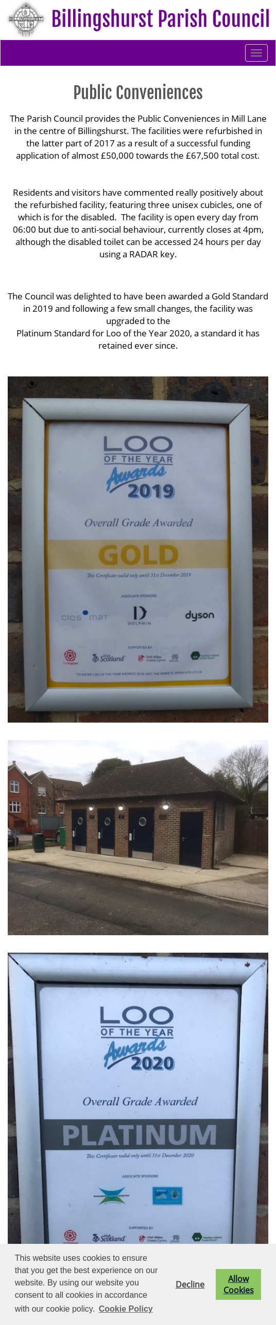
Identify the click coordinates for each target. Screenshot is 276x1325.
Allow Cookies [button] (238, 1284)
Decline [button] (190, 1284)
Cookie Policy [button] (126, 1308)
